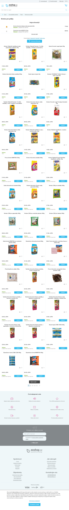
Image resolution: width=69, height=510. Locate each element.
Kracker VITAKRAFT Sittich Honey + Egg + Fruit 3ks (56, 74)
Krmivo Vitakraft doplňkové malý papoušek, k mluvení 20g (12, 47)
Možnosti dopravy (51, 463)
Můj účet (61, 1)
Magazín (17, 468)
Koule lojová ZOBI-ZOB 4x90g (56, 324)
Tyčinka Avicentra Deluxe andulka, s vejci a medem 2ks (34, 269)
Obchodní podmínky (51, 461)
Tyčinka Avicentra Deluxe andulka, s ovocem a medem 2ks (12, 297)
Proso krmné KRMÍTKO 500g (12, 157)
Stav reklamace (17, 478)
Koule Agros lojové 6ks (34, 74)
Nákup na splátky (51, 466)
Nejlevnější (32, 38)
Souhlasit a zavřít (34, 504)
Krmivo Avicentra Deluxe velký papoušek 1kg (12, 130)
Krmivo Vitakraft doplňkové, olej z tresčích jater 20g (34, 130)
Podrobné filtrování (35, 41)
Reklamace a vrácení (51, 468)
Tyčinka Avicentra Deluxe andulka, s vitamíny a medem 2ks (34, 297)
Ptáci (21, 14)
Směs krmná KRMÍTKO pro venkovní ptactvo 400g (12, 242)
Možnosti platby (51, 465)
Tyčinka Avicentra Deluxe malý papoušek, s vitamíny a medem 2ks (57, 297)
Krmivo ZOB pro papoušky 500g (12, 213)
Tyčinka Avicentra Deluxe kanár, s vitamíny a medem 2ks (34, 325)
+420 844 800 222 (51, 475)
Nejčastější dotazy (17, 480)
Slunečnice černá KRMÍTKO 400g (34, 352)
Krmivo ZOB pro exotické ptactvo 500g (34, 213)
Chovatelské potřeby (13, 14)
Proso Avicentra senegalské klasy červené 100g (57, 269)
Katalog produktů (17, 463)
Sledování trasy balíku (17, 475)
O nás (17, 461)
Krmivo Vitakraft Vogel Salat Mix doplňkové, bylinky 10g (57, 158)
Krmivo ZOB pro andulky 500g (56, 185)
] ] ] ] (66, 1)
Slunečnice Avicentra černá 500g (34, 241)
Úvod (5, 14)
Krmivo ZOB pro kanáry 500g (56, 213)
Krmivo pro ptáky (29, 14)
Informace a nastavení (34, 500)
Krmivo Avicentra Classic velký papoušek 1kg (34, 102)
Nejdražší (37, 38)
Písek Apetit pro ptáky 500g (12, 269)
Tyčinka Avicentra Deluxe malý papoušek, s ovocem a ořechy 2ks (12, 325)
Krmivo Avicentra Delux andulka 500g (12, 74)
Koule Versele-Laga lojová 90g (57, 46)
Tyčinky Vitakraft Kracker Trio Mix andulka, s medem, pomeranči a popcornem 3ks (34, 48)
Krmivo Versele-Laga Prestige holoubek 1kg (56, 102)
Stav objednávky (17, 476)
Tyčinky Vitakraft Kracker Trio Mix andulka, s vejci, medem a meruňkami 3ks (12, 103)
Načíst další (34, 381)
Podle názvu (42, 38)
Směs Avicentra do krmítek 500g (12, 185)
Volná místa (17, 465)
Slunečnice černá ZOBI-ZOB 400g (12, 352)
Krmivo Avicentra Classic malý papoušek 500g (34, 186)
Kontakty (17, 466)
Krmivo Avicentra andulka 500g (34, 157)
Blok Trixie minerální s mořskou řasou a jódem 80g (56, 242)
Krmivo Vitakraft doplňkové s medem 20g (56, 130)
